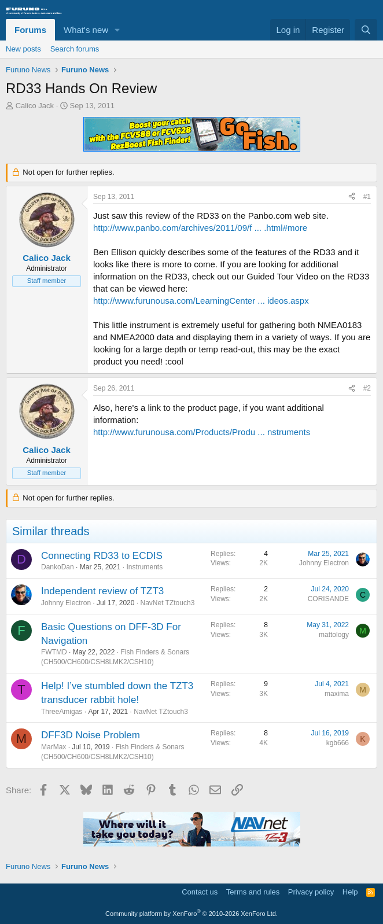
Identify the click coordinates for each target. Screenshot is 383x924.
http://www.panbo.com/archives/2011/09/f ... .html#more (200, 228)
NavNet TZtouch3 (167, 603)
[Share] (351, 197)
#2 (367, 388)
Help (350, 892)
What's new (86, 30)
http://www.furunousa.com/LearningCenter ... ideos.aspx (201, 300)
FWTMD (54, 652)
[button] (117, 30)
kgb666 (337, 743)
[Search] (366, 30)
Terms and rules (252, 892)
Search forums (75, 49)
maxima (337, 694)
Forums (30, 30)
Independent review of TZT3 (102, 591)
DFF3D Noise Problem (90, 735)
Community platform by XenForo (191, 913)
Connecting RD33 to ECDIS (102, 555)
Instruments (144, 567)
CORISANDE (328, 599)
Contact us (200, 892)
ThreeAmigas (61, 712)
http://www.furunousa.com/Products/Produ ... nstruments (201, 432)
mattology (334, 635)
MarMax (53, 747)
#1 (367, 197)
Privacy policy (311, 892)
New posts (23, 49)
